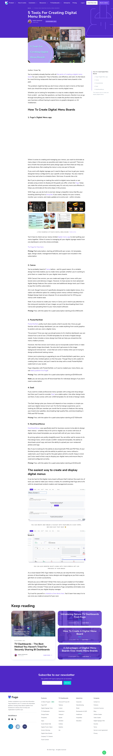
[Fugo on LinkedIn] (9, 719)
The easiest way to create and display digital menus (101, 93)
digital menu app (64, 237)
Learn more (47, 655)
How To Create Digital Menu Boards (100, 72)
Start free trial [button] (92, 3)
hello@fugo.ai (12, 715)
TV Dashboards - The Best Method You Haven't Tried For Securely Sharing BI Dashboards (32, 646)
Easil (53, 394)
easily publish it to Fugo (39, 370)
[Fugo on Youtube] (12, 719)
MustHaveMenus (34, 428)
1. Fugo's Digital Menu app (101, 77)
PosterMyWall (33, 324)
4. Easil (96, 86)
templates (72, 232)
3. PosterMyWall (98, 83)
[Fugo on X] (15, 719)
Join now (67, 683)
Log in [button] (83, 3)
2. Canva (96, 80)
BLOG (29, 8)
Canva (48, 269)
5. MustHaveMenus (99, 89)
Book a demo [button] (104, 3)
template (49, 194)
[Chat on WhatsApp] (104, 752)
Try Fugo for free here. (36, 247)
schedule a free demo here (54, 593)
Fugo (77, 183)
